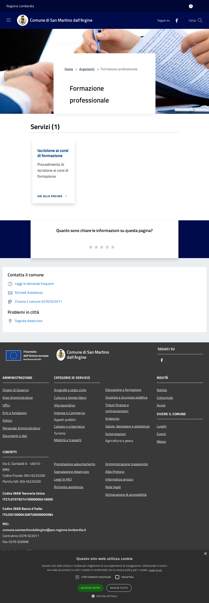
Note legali (113, 486)
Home (69, 69)
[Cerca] (200, 20)
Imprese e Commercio (69, 412)
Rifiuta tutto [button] (119, 587)
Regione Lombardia (20, 5)
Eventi (161, 433)
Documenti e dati (15, 435)
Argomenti (87, 69)
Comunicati (165, 397)
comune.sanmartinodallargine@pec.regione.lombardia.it (44, 529)
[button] (96, 577)
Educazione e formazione (123, 389)
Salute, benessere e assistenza (127, 426)
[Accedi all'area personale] (191, 6)
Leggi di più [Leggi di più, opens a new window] (155, 570)
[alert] (104, 576)
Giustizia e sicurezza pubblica (126, 397)
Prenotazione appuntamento (74, 464)
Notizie (162, 389)
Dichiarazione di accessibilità (126, 494)
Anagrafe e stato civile (70, 389)
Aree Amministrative (18, 397)
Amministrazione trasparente (126, 464)
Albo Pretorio (114, 471)
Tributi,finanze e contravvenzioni (117, 407)
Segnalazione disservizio (71, 471)
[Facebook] (175, 20)
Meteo (161, 441)
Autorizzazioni (115, 433)
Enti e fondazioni (15, 412)
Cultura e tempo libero (70, 397)
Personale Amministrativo (21, 428)
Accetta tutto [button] (90, 587)
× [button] (205, 553)
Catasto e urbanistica (69, 426)
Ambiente (112, 418)
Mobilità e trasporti (68, 440)
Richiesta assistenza (68, 486)
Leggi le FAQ (63, 479)
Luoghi (162, 426)
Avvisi (161, 405)
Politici (7, 420)
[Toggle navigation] (8, 19)
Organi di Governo (16, 389)
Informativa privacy (119, 479)
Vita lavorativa (64, 405)
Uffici (6, 405)
